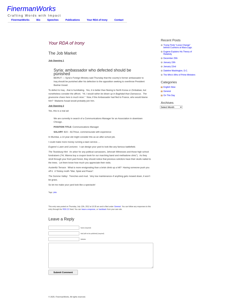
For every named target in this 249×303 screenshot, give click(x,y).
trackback (102, 209)
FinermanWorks (31, 8)
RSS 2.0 (66, 209)
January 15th (169, 62)
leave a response (88, 209)
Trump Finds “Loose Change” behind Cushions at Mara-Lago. (177, 46)
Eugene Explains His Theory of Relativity (177, 52)
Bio (38, 19)
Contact (118, 19)
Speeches (52, 19)
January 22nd (169, 66)
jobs (55, 192)
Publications (72, 19)
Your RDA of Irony (97, 19)
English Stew (169, 87)
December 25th (170, 58)
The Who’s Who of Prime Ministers (179, 75)
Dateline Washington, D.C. (175, 70)
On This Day (169, 95)
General (117, 206)
